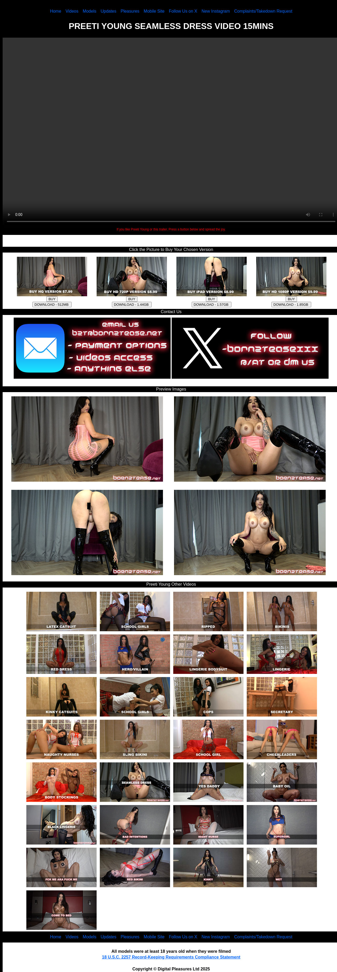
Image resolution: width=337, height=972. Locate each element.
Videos (72, 11)
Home (55, 11)
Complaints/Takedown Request (263, 11)
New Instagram (215, 11)
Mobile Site (154, 11)
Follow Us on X (183, 11)
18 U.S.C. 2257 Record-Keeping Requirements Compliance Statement (171, 957)
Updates (108, 11)
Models (89, 11)
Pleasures (130, 11)
